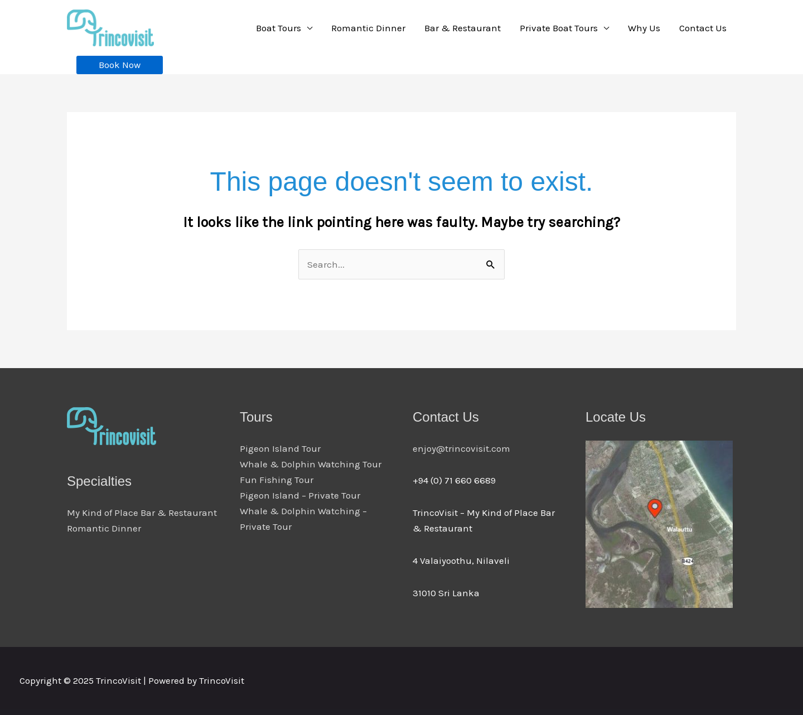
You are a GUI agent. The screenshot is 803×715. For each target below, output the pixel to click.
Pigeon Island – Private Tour (300, 495)
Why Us (644, 27)
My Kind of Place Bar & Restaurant (142, 512)
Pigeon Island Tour (280, 448)
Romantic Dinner (368, 27)
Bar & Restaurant (462, 27)
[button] (119, 65)
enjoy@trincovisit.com (461, 448)
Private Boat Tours (559, 27)
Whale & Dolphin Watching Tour (310, 464)
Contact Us (703, 27)
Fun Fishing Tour (276, 479)
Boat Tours (278, 27)
